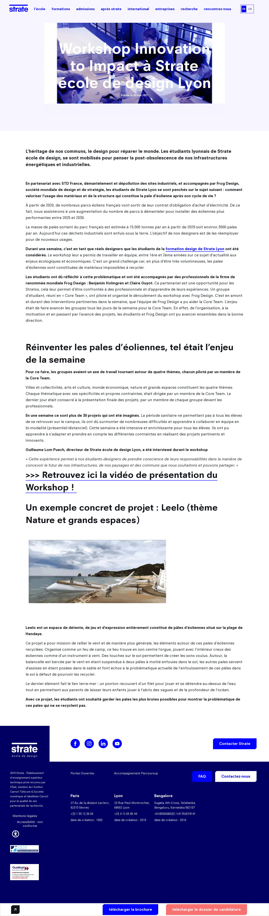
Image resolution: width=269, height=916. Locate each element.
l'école (39, 9)
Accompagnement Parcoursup (136, 773)
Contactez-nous (235, 776)
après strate (111, 9)
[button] (15, 833)
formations (61, 9)
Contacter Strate (234, 743)
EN (250, 9)
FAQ (202, 776)
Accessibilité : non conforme (30, 824)
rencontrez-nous (217, 9)
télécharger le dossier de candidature (206, 909)
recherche (189, 9)
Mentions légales (25, 816)
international (138, 9)
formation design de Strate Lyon (195, 249)
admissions (85, 9)
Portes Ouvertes (82, 773)
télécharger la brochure (130, 909)
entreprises (165, 9)
